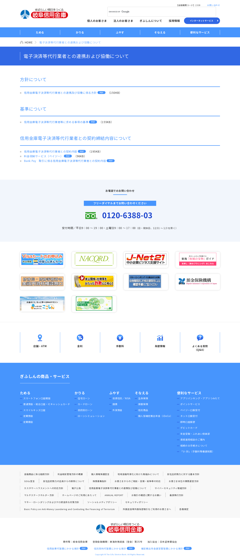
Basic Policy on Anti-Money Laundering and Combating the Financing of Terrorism (69, 509)
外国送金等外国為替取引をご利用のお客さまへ (147, 509)
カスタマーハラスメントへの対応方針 (43, 488)
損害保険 (143, 404)
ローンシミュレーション (91, 416)
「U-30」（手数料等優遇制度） (197, 452)
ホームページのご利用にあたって (79, 495)
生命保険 (143, 399)
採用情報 (174, 21)
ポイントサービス (190, 404)
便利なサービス (189, 393)
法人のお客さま (123, 21)
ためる (25, 393)
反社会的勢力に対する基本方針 (183, 474)
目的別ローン (85, 410)
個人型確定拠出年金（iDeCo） (155, 416)
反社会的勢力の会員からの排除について (63, 481)
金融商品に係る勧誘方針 (37, 474)
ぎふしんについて (151, 21)
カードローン (85, 404)
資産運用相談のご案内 (192, 440)
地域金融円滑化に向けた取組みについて (138, 474)
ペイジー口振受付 (190, 410)
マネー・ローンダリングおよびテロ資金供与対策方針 (51, 502)
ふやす (114, 393)
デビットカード (189, 428)
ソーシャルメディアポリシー (102, 502)
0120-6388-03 (127, 215)
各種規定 (184, 509)
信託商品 (143, 410)
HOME (29, 42)
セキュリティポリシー (136, 502)
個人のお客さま (97, 21)
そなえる (142, 393)
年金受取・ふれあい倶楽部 (195, 434)
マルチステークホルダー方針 (39, 495)
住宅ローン (84, 399)
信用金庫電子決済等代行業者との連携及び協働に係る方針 (60, 93)
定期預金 (28, 416)
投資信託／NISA (121, 399)
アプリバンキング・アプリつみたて (200, 399)
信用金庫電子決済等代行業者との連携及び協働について (117, 488)
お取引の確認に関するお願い (146, 495)
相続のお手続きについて (194, 446)
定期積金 (28, 422)
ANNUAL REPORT (114, 495)
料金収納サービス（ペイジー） (43, 156)
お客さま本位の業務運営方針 (184, 481)
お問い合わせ (213, 5)
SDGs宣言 (29, 481)
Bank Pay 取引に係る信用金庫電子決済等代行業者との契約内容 (65, 161)
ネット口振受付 (189, 416)
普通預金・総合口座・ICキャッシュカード (46, 404)
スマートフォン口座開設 (36, 399)
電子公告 (76, 488)
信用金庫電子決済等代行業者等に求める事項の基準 (56, 122)
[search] (157, 12)
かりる (79, 393)
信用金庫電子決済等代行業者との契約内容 (50, 151)
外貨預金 (117, 410)
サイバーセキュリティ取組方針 (171, 488)
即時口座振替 (187, 422)
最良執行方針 (177, 495)
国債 (115, 404)
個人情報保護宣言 (100, 474)
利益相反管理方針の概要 (70, 474)
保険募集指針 (99, 481)
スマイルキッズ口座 (34, 410)
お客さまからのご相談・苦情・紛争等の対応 (138, 481)
